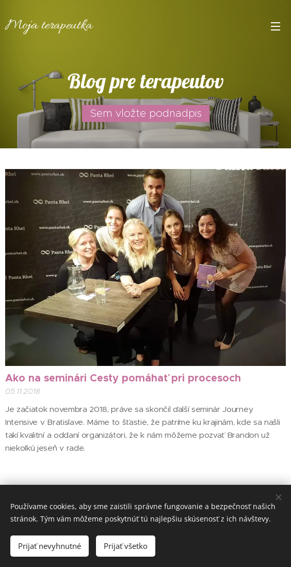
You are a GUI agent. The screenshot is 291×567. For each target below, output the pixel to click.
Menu (275, 26)
